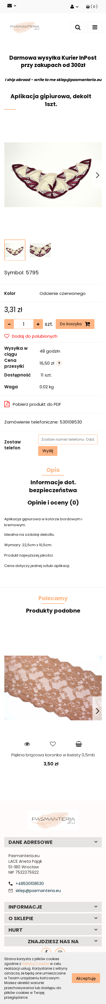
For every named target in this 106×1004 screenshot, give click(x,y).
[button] (92, 6)
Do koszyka (75, 324)
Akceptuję (86, 978)
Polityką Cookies (35, 963)
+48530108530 (30, 883)
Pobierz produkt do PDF (32, 404)
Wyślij (47, 451)
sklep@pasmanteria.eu (38, 890)
